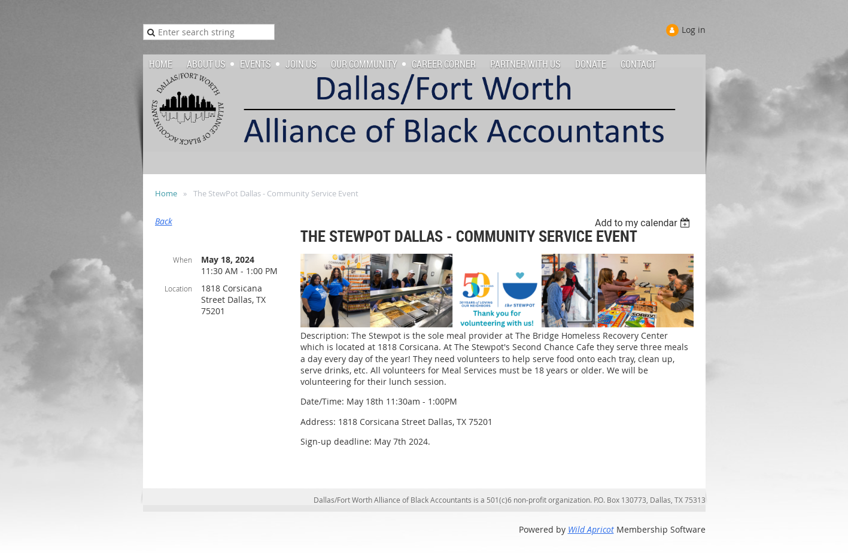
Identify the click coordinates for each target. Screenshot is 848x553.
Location (178, 288)
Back (163, 221)
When (182, 260)
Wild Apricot (591, 529)
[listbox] (644, 222)
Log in (694, 29)
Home (166, 193)
